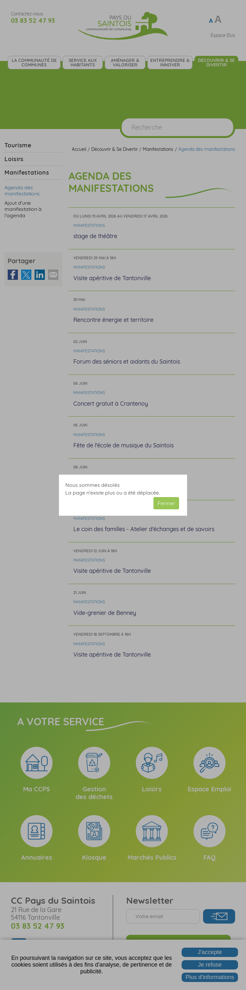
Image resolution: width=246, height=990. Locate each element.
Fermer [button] (166, 503)
